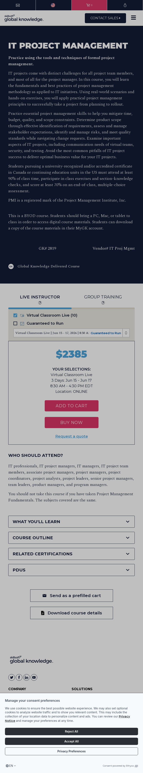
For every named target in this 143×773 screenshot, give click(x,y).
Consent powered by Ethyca (120, 765)
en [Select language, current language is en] (11, 765)
